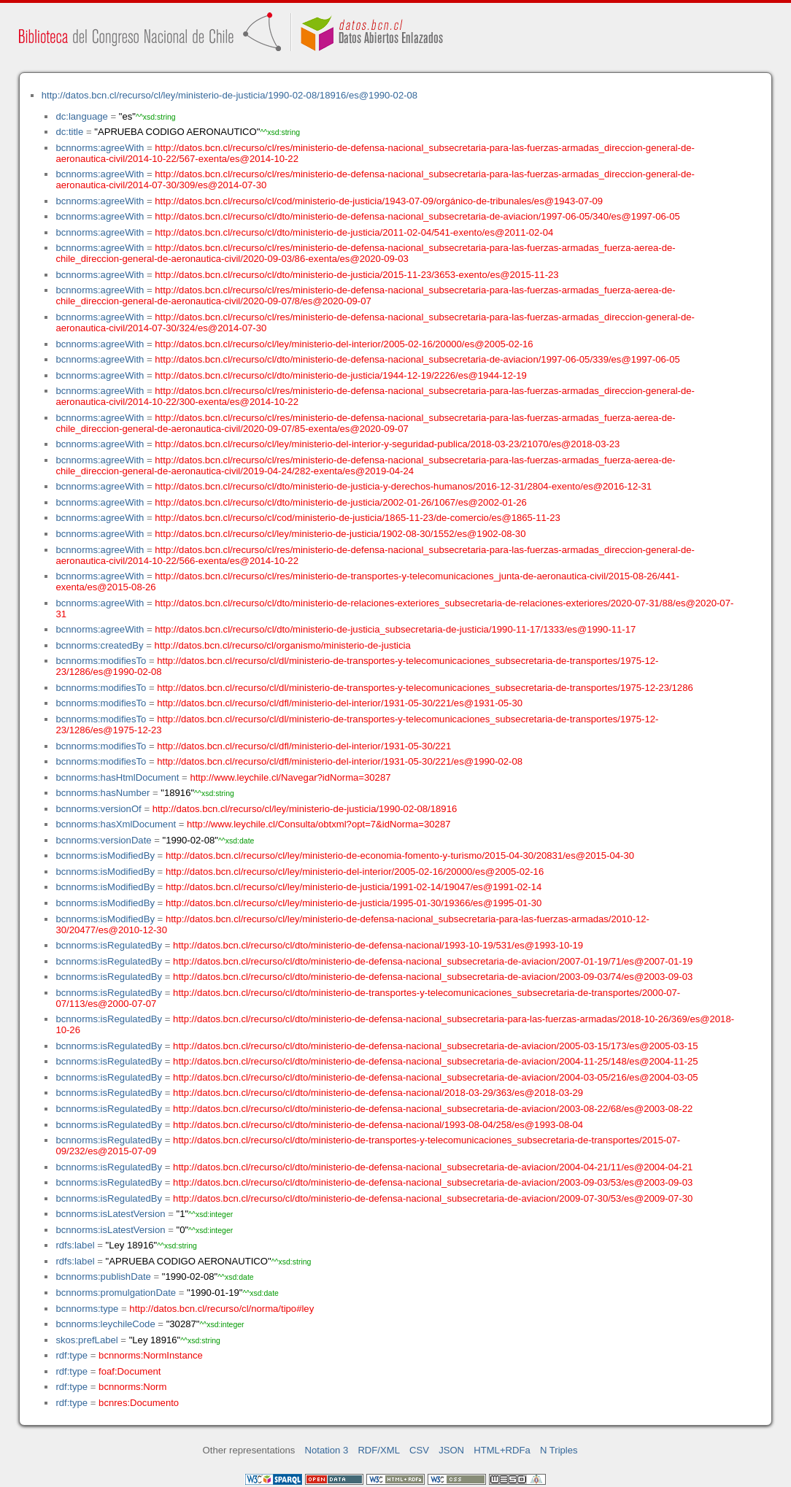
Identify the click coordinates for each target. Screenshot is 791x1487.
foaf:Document (130, 1371)
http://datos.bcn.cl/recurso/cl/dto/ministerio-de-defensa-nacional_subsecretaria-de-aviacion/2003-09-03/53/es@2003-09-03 (432, 1182)
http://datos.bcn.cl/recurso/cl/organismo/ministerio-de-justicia (283, 645)
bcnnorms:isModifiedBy (105, 855)
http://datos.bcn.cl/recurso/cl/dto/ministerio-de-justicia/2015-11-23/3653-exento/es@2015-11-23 (356, 274)
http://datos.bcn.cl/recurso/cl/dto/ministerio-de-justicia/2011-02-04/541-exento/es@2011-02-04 (354, 232)
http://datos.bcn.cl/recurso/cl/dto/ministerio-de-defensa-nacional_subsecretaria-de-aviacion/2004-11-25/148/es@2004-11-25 (435, 1061)
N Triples (559, 1450)
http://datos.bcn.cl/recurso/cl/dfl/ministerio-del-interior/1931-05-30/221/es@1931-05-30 (339, 703)
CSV (419, 1450)
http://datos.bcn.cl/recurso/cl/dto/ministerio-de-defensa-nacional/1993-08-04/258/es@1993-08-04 (378, 1124)
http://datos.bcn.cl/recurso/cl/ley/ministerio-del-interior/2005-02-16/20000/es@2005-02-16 (344, 344)
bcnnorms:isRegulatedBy (108, 945)
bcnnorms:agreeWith (99, 147)
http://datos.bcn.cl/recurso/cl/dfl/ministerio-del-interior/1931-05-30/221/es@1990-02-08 (339, 761)
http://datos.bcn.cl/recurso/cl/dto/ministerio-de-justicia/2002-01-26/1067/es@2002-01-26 (341, 502)
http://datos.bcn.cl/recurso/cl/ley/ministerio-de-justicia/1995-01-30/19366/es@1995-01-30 (353, 902)
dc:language (81, 116)
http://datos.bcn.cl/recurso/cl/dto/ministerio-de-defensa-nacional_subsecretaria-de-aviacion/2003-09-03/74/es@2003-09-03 (432, 976)
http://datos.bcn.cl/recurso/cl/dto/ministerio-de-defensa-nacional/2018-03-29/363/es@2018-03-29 (378, 1092)
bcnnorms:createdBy (99, 645)
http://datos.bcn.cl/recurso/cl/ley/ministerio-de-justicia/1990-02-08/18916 (305, 808)
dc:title (69, 131)
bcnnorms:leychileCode (105, 1323)
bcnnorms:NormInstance (151, 1355)
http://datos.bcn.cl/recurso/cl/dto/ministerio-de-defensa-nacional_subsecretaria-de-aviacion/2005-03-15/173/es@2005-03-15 (435, 1045)
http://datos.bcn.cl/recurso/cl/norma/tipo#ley (221, 1308)
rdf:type (71, 1355)
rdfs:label (74, 1245)
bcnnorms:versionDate (103, 840)
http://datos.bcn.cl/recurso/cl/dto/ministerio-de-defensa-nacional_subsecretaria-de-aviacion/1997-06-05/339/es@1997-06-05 (417, 359)
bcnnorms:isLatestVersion (110, 1213)
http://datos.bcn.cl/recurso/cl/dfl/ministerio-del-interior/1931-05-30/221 (304, 746)
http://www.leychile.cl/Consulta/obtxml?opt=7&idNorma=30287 (318, 824)
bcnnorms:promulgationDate (115, 1292)
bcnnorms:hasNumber (102, 792)
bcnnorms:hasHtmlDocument (117, 777)
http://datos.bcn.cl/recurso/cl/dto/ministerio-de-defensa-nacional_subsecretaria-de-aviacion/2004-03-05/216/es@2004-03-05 (435, 1077)
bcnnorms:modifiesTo (100, 660)
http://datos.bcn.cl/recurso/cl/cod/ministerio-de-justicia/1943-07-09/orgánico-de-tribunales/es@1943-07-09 (379, 201)
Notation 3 (327, 1450)
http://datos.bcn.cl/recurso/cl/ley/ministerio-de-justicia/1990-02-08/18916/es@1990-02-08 (229, 95)
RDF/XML (379, 1450)
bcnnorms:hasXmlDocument (115, 824)
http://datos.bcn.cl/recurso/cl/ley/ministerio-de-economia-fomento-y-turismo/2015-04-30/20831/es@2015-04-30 (400, 855)
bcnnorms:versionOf (98, 808)
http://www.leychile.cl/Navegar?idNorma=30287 (290, 777)
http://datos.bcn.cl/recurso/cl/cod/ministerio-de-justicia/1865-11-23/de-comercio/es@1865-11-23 (357, 517)
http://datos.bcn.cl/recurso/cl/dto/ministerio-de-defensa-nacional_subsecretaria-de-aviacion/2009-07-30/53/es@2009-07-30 (432, 1198)
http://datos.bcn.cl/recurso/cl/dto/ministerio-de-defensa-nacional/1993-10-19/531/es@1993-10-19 (378, 945)
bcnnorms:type (86, 1308)
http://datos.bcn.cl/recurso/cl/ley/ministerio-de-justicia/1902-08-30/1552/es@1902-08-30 (340, 533)
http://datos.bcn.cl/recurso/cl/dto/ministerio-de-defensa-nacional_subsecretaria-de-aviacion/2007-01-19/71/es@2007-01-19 (432, 961)
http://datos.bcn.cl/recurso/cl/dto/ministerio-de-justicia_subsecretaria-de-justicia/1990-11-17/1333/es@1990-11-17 (395, 629)
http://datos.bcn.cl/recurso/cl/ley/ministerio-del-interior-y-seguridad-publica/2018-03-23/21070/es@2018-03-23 (387, 444)
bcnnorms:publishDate (102, 1276)
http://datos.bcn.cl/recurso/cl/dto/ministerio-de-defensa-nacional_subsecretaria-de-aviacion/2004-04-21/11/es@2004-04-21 (432, 1167)
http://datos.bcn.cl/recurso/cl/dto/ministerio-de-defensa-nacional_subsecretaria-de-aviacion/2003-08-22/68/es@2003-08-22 (432, 1108)
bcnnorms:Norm (132, 1386)
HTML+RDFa (502, 1450)
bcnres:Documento (139, 1402)
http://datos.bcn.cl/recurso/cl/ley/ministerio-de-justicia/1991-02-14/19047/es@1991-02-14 (353, 886)
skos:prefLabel (86, 1340)
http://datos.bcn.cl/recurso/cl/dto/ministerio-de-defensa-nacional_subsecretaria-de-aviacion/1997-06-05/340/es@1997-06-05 (417, 216)
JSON (451, 1450)
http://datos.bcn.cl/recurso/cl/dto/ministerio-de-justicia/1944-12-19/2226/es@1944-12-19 (341, 375)
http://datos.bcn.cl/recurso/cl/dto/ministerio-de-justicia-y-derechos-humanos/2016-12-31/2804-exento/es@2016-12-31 (403, 486)
